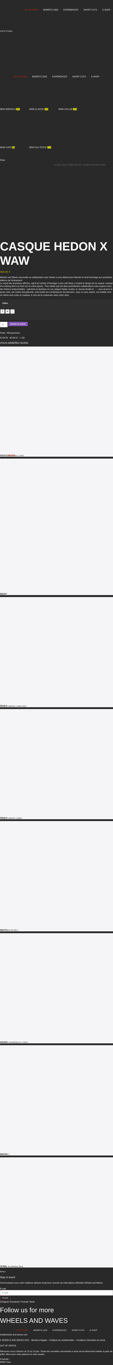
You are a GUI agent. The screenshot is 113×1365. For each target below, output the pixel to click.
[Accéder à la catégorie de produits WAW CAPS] (12, 134)
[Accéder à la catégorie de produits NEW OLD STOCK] (41, 134)
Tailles (5, 302)
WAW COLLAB (74, 165)
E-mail (3, 1288)
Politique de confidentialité (61, 1340)
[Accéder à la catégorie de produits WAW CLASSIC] (41, 95)
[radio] (2, 311)
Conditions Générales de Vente (90, 1340)
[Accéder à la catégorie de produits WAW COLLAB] (70, 95)
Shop (64, 165)
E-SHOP (106, 10)
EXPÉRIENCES (70, 10)
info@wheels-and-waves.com (13, 1334)
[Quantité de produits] (4, 324)
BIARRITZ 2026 (50, 10)
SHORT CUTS (90, 10)
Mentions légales (39, 1340)
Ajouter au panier (19, 323)
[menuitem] (7, 20)
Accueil (57, 165)
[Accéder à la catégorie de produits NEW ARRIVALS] (12, 95)
